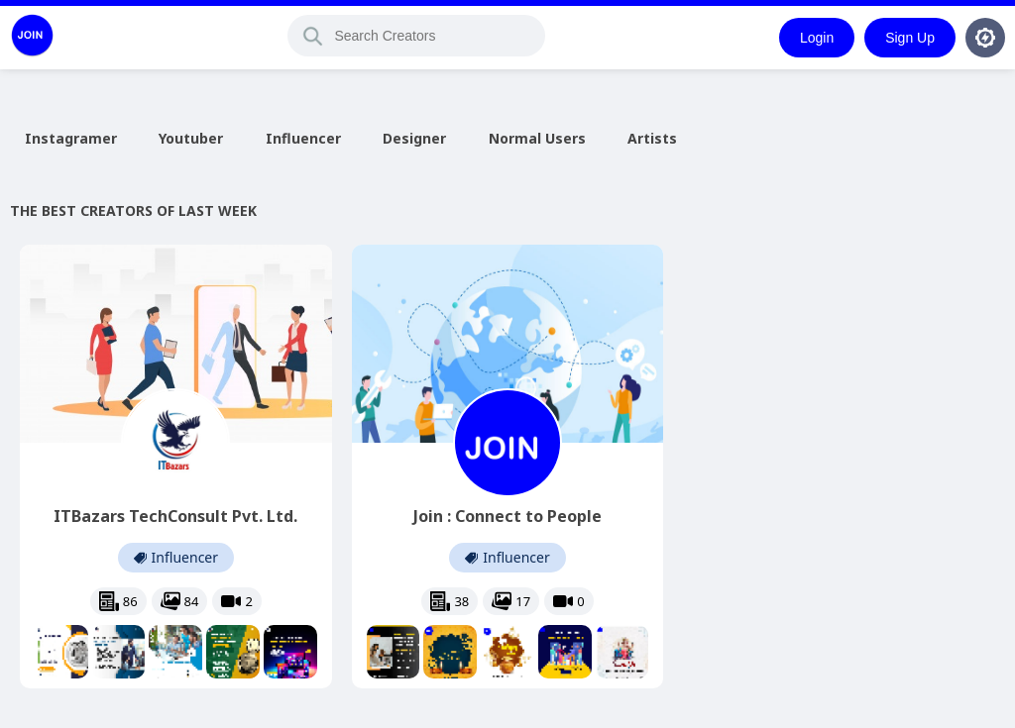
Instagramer (71, 138)
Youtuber (191, 138)
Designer (414, 138)
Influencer (303, 138)
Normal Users (537, 138)
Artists (652, 138)
